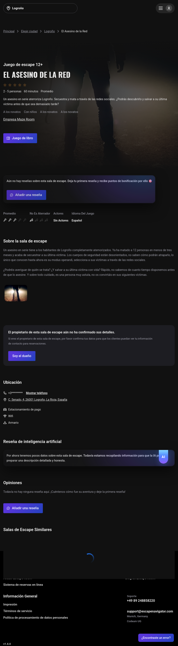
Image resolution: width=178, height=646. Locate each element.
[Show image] (15, 293)
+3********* (15, 393)
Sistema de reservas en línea (23, 585)
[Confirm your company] (21, 356)
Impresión (10, 604)
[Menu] (165, 8)
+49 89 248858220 (141, 601)
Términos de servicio (17, 611)
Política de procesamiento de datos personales (35, 617)
